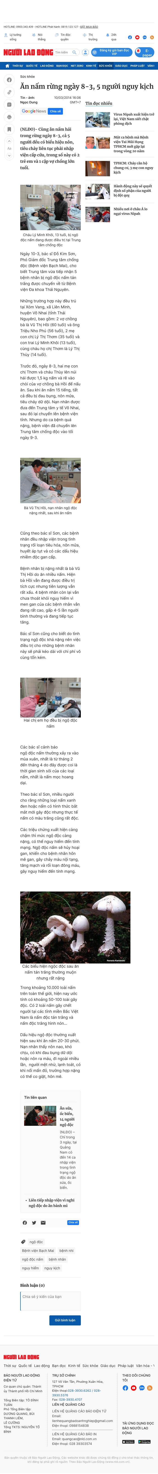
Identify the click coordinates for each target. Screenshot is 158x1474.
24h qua (111, 37)
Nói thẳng (38, 37)
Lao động (47, 65)
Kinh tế (91, 65)
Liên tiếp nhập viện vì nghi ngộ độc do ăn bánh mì (51, 1203)
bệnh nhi (66, 1250)
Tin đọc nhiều (98, 103)
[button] (9, 141)
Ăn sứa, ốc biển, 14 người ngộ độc (67, 1116)
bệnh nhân (57, 1259)
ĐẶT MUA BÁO (89, 26)
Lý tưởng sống (12, 37)
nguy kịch (52, 1268)
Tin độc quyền (62, 37)
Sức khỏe (105, 65)
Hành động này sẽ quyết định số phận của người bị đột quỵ (133, 190)
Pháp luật (137, 65)
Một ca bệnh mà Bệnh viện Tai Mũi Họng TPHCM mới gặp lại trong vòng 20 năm (131, 144)
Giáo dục (121, 65)
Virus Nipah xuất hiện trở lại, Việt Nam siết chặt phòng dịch (134, 119)
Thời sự (17, 65)
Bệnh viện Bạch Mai (38, 1250)
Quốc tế (31, 65)
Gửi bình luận (65, 1320)
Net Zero (77, 65)
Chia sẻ (55, 111)
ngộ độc (36, 1242)
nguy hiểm (30, 1268)
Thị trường (89, 37)
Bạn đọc (62, 65)
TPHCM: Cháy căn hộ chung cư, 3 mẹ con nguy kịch (133, 167)
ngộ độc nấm (32, 1259)
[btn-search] (74, 52)
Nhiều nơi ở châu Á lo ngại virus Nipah (130, 211)
